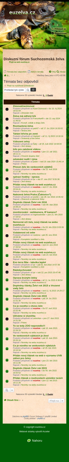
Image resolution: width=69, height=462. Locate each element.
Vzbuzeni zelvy (21, 141)
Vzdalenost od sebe (24, 232)
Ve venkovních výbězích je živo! (31, 335)
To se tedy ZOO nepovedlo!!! (29, 325)
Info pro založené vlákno (26, 149)
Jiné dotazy (26, 146)
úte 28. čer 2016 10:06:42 (52, 197)
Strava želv (26, 130)
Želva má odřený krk (24, 116)
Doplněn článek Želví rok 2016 (30, 202)
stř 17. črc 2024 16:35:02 (52, 128)
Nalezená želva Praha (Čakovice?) (32, 194)
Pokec (24, 164)
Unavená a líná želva (30, 138)
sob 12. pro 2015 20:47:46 (49, 272)
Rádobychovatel (22, 270)
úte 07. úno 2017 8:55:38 (48, 179)
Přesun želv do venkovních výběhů (32, 167)
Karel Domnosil (40, 108)
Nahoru (37, 440)
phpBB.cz (41, 418)
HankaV (36, 136)
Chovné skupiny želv (30, 156)
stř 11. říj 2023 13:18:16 (52, 136)
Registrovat (58, 33)
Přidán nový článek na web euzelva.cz (34, 184)
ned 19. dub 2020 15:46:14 (52, 161)
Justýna (36, 235)
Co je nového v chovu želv (28, 306)
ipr (34, 179)
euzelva (36, 152)
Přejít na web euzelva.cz (19, 62)
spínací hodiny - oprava (26, 176)
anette (36, 197)
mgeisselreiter (39, 215)
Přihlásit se (58, 29)
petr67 (36, 128)
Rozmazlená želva (23, 126)
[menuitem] (15, 71)
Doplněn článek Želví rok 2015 (30, 296)
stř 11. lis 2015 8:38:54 (52, 280)
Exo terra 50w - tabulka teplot (29, 262)
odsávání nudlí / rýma (25, 159)
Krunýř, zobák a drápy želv (33, 123)
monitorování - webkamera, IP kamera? (35, 212)
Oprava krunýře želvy (25, 277)
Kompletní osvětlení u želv (32, 239)
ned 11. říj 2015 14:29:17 (53, 291)
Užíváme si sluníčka (24, 315)
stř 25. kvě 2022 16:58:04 (50, 144)
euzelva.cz (40, 427)
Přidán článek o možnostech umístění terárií (38, 378)
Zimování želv (27, 113)
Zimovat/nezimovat (23, 106)
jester (35, 161)
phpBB (25, 416)
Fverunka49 (38, 118)
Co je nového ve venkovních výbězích (34, 345)
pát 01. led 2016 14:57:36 (49, 265)
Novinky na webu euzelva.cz (33, 174)
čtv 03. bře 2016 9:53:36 (53, 227)
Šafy (35, 144)
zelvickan (37, 318)
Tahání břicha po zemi (25, 133)
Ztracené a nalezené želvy (32, 199)
